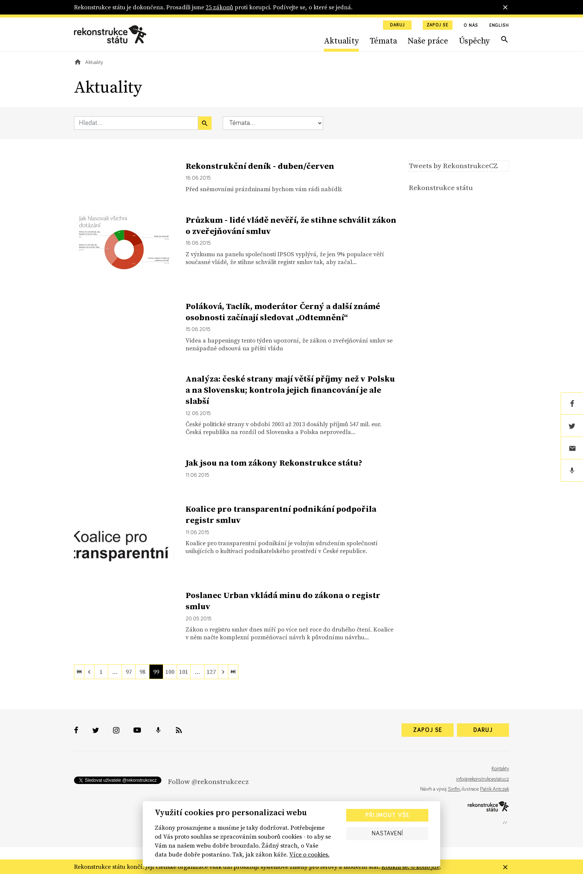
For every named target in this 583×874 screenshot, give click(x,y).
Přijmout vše (387, 815)
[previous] (89, 672)
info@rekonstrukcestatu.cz (482, 779)
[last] (233, 672)
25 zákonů (219, 7)
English (499, 25)
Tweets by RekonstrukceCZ (453, 165)
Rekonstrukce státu (441, 187)
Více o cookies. (309, 854)
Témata (383, 40)
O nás (471, 25)
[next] (223, 672)
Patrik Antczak (494, 789)
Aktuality (341, 40)
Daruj (397, 25)
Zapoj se (437, 25)
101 (183, 672)
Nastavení (387, 833)
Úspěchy (474, 40)
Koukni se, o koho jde (410, 866)
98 (142, 672)
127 (211, 672)
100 (169, 672)
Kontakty (500, 768)
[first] (79, 672)
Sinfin (454, 789)
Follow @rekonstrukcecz (208, 781)
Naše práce (428, 40)
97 (129, 672)
